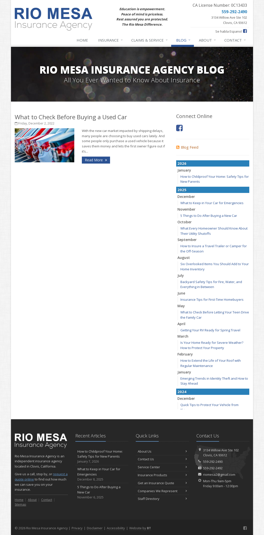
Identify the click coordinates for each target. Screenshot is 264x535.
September (187, 239)
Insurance (110, 40)
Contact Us (162, 459)
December (186, 196)
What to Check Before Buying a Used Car (71, 117)
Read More (96, 160)
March (182, 336)
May (181, 305)
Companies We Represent (162, 491)
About (207, 40)
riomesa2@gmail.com (219, 474)
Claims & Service (149, 40)
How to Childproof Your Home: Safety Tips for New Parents (102, 456)
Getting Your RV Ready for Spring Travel (210, 330)
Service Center (162, 467)
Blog (183, 40)
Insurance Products (162, 475)
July (180, 275)
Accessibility (116, 528)
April (181, 323)
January (184, 170)
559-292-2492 (213, 468)
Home (82, 40)
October (184, 222)
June (181, 293)
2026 (181, 163)
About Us (162, 451)
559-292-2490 (213, 461)
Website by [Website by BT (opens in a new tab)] (140, 528)
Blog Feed (187, 147)
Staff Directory (162, 498)
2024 (181, 391)
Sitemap (20, 504)
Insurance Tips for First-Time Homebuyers (212, 299)
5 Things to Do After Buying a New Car (208, 215)
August (183, 257)
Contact (235, 40)
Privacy (77, 528)
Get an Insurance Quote (162, 483)
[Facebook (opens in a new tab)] (245, 31)
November (186, 209)
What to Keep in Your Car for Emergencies (212, 203)
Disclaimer (95, 528)
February (185, 354)
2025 (181, 189)
